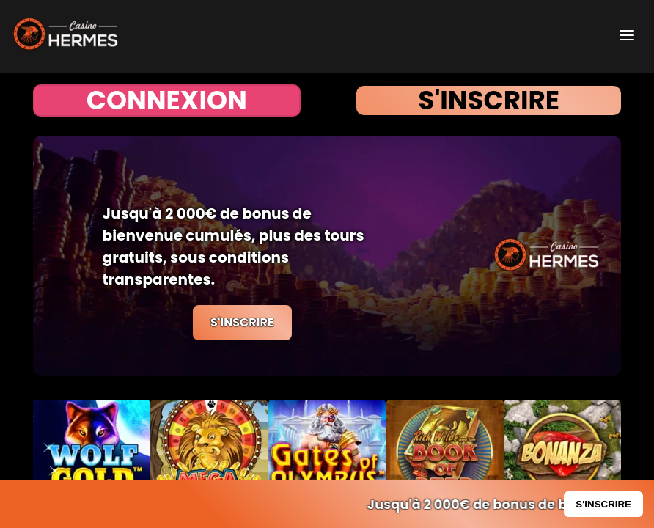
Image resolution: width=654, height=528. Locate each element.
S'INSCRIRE (488, 100)
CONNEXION (167, 100)
